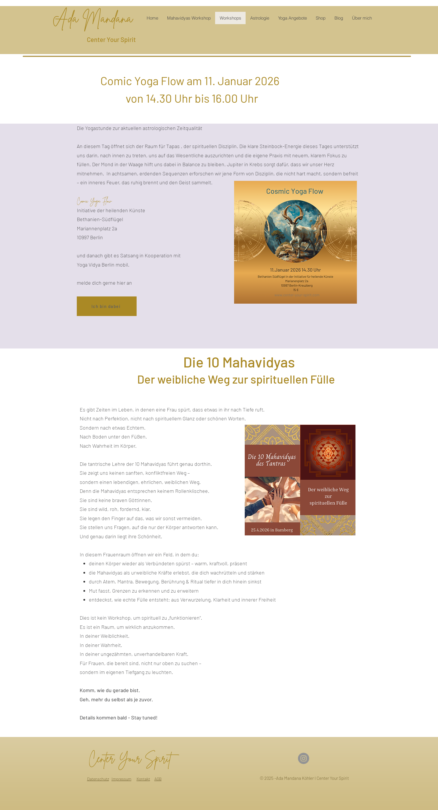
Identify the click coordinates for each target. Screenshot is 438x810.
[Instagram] (303, 758)
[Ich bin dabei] (107, 306)
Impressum (121, 778)
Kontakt (143, 778)
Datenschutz (98, 778)
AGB (158, 778)
